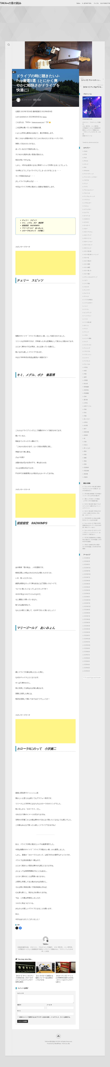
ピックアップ (87, 313)
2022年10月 (87, 607)
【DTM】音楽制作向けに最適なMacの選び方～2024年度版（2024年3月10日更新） (91, 540)
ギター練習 (87, 268)
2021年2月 (87, 672)
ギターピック (87, 249)
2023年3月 (87, 591)
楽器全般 (86, 432)
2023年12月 (87, 568)
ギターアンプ (87, 236)
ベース (86, 320)
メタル (86, 336)
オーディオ (87, 216)
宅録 (85, 416)
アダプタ (86, 181)
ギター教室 (87, 265)
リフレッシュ (87, 355)
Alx (69, 1044)
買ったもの (87, 449)
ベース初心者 (87, 323)
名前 (19, 1005)
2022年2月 (87, 633)
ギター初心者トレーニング (91, 255)
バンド (86, 307)
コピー (86, 281)
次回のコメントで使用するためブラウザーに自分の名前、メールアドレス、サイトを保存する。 (45, 1018)
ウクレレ (86, 207)
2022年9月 (87, 610)
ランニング (87, 349)
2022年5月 (87, 623)
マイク (86, 329)
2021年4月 (87, 665)
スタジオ (86, 287)
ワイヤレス (87, 361)
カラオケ (86, 223)
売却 (85, 397)
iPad (85, 158)
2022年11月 (87, 604)
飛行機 (86, 474)
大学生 (86, 403)
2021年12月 (87, 639)
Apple (85, 152)
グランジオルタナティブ (90, 278)
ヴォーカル (87, 365)
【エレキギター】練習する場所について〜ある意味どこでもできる (44, 979)
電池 (85, 462)
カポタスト (87, 219)
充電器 (86, 381)
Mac (85, 168)
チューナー (87, 290)
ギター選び (87, 274)
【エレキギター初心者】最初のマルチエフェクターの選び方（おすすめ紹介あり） (91, 489)
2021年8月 (87, 652)
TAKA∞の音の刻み (13, 3)
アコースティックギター (90, 178)
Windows (86, 171)
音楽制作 (86, 468)
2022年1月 (87, 636)
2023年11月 (87, 571)
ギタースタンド (88, 245)
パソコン (86, 310)
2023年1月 (87, 597)
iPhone (86, 161)
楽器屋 (86, 436)
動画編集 (86, 387)
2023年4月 (87, 588)
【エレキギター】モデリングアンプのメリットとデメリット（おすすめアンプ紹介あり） (91, 533)
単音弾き (86, 391)
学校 (85, 410)
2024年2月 (87, 562)
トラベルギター (88, 303)
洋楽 (85, 442)
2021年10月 (87, 646)
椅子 (85, 429)
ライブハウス (87, 345)
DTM (85, 155)
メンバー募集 (87, 339)
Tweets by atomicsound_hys (90, 143)
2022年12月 (87, 601)
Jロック (86, 165)
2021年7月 (87, 655)
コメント (20, 994)
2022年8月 (87, 613)
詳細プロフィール (87, 136)
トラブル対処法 (88, 300)
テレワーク (87, 294)
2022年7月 (87, 617)
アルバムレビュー (89, 190)
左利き (86, 423)
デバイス (86, 297)
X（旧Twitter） (84, 3)
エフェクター (87, 210)
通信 (85, 452)
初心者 (86, 384)
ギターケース (87, 239)
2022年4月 (87, 626)
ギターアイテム (88, 232)
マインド (86, 332)
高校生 (86, 478)
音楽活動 (86, 471)
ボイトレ (86, 326)
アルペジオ (87, 194)
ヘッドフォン (87, 316)
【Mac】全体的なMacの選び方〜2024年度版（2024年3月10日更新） (91, 547)
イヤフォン (87, 200)
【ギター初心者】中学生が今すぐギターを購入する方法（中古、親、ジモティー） (91, 514)
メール (49, 1005)
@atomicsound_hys (39, 123)
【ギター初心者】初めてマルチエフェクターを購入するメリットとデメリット (91, 507)
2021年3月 (87, 668)
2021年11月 (87, 642)
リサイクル (87, 352)
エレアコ (86, 213)
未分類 (86, 426)
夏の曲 (86, 400)
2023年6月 (87, 581)
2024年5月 (87, 559)
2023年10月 (87, 575)
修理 (85, 378)
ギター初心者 (87, 252)
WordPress (57, 1044)
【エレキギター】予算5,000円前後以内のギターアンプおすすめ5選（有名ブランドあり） (91, 526)
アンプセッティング (89, 197)
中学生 (86, 368)
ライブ (86, 342)
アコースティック (89, 174)
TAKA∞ (75, 3)
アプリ (86, 187)
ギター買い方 (87, 271)
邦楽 (35, 100)
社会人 (86, 445)
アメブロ (92, 3)
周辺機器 (86, 394)
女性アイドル (87, 407)
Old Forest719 (102, 3)
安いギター (87, 420)
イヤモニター (87, 203)
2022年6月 (87, 620)
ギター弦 (86, 258)
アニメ (86, 184)
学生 (85, 413)
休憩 (85, 371)
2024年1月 (87, 565)
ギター (86, 229)
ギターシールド (88, 242)
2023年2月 (87, 594)
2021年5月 (87, 662)
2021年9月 (87, 649)
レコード (86, 358)
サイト (19, 1011)
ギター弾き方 (87, 261)
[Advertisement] (55, 20)
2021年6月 (87, 659)
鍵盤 (85, 458)
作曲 (85, 374)
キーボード (87, 226)
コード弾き (87, 284)
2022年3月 (87, 630)
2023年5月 (87, 584)
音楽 (39, 100)
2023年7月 (87, 578)
